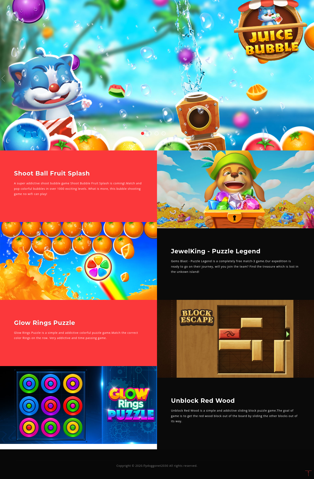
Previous (3, 78)
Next (310, 78)
